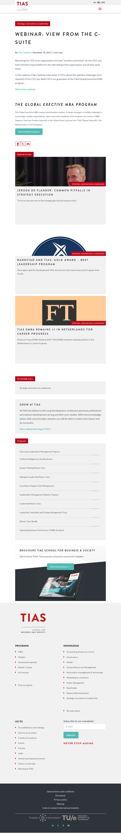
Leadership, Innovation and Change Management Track (43, 512)
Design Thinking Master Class (32, 468)
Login (20, 757)
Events (21, 747)
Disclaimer (60, 800)
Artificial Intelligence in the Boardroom (36, 459)
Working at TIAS (25, 773)
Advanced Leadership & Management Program (40, 451)
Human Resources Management (81, 671)
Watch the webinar (25, 89)
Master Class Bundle (28, 521)
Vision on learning (26, 768)
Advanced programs (27, 666)
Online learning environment (31, 762)
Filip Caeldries (24, 52)
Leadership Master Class (30, 503)
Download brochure (28, 131)
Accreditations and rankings (31, 732)
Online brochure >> (60, 566)
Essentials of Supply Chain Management (37, 486)
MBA (20, 656)
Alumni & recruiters (27, 737)
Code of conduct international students (60, 812)
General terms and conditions (60, 795)
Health (70, 666)
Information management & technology (85, 677)
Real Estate (72, 692)
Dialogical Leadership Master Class (35, 477)
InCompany (23, 677)
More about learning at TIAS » (35, 428)
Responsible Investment (78, 697)
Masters (22, 661)
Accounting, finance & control (80, 656)
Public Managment (75, 687)
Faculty (21, 752)
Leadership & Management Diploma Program (39, 495)
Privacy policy (60, 804)
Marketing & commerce (77, 682)
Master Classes (25, 671)
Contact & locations (27, 742)
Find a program (25, 689)
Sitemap (60, 808)
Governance (72, 661)
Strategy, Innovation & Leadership (82, 702)
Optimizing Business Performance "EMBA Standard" (42, 530)
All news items (73, 715)
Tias (22, 4)
